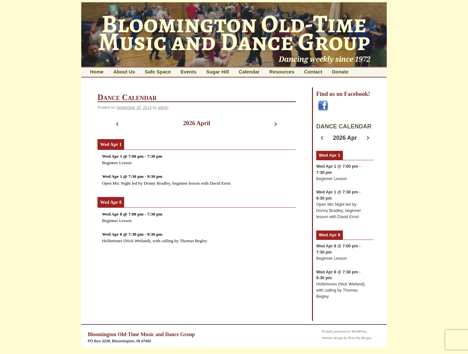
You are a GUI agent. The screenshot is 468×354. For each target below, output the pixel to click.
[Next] (276, 124)
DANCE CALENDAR (343, 126)
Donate (340, 71)
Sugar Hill (217, 71)
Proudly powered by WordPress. (345, 331)
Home (97, 71)
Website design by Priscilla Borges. (347, 338)
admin (163, 107)
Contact (313, 71)
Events (188, 71)
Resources (281, 71)
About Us (124, 71)
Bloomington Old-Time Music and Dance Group (141, 334)
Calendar (249, 71)
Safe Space (158, 71)
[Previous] (117, 124)
